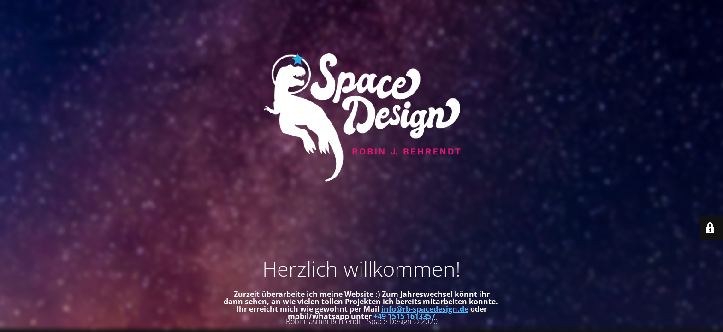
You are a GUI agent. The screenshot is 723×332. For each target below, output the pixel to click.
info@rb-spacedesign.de (424, 309)
